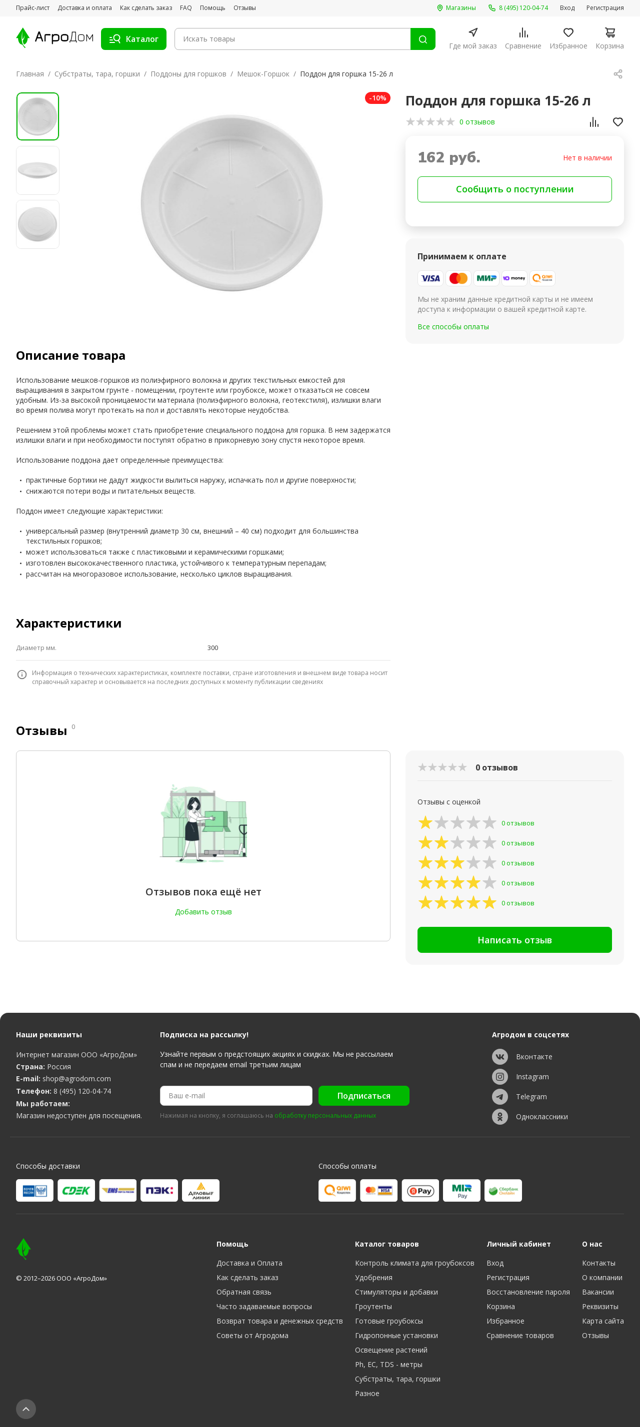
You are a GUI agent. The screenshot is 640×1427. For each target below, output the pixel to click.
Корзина (500, 1306)
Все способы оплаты (453, 326)
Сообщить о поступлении (515, 189)
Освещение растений (391, 1350)
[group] (231, 203)
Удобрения (373, 1277)
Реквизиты (600, 1306)
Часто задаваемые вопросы (264, 1306)
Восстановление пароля (528, 1292)
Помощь (213, 8)
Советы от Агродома (252, 1335)
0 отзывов (477, 121)
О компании (602, 1277)
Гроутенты (373, 1306)
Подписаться (364, 1095)
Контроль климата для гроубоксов (414, 1263)
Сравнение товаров (520, 1335)
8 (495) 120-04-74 (82, 1091)
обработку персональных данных (325, 1116)
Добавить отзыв (203, 911)
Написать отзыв (515, 940)
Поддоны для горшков (188, 73)
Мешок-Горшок (263, 73)
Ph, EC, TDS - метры (388, 1364)
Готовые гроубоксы (389, 1321)
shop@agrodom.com (76, 1078)
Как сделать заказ (146, 8)
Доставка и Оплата (249, 1263)
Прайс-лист (33, 8)
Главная (30, 73)
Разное (367, 1393)
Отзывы (245, 8)
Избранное (505, 1321)
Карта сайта (603, 1321)
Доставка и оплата (85, 8)
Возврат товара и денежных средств (279, 1321)
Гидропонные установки (396, 1335)
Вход (567, 8)
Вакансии (598, 1292)
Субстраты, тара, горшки (97, 73)
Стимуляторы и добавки (396, 1292)
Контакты (599, 1263)
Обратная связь (244, 1292)
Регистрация (605, 8)
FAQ (186, 8)
